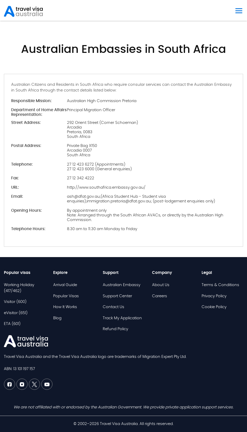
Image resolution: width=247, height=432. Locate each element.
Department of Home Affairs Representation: (39, 112)
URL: (15, 187)
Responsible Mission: (31, 101)
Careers (159, 296)
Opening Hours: (26, 211)
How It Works (65, 307)
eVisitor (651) (16, 313)
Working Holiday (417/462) (19, 288)
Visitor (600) (15, 302)
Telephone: (22, 164)
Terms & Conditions (220, 285)
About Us (160, 285)
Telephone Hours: (28, 229)
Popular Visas (66, 296)
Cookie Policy (214, 307)
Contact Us (113, 307)
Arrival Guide (65, 285)
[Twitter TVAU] (35, 389)
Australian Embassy (121, 285)
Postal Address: (26, 146)
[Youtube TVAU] (47, 389)
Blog (57, 318)
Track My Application (122, 318)
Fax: (15, 178)
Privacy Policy (214, 296)
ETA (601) (12, 324)
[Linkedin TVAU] (22, 389)
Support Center (117, 296)
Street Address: (26, 123)
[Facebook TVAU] (10, 389)
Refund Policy (115, 329)
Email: (17, 197)
